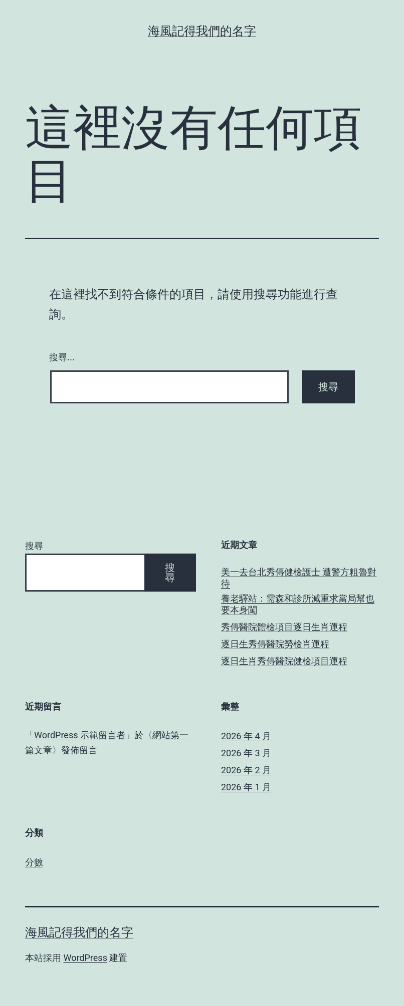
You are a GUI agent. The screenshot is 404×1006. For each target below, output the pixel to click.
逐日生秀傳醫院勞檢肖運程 (275, 644)
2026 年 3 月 (246, 753)
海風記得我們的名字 (202, 31)
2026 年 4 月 (246, 736)
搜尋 (34, 546)
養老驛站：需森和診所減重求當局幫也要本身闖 (297, 604)
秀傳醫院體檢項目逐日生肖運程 (284, 627)
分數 (34, 862)
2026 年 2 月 (246, 770)
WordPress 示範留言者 (79, 735)
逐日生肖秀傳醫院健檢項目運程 (284, 661)
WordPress (85, 957)
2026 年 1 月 (246, 787)
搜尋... (62, 357)
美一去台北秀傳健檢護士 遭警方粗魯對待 (298, 578)
